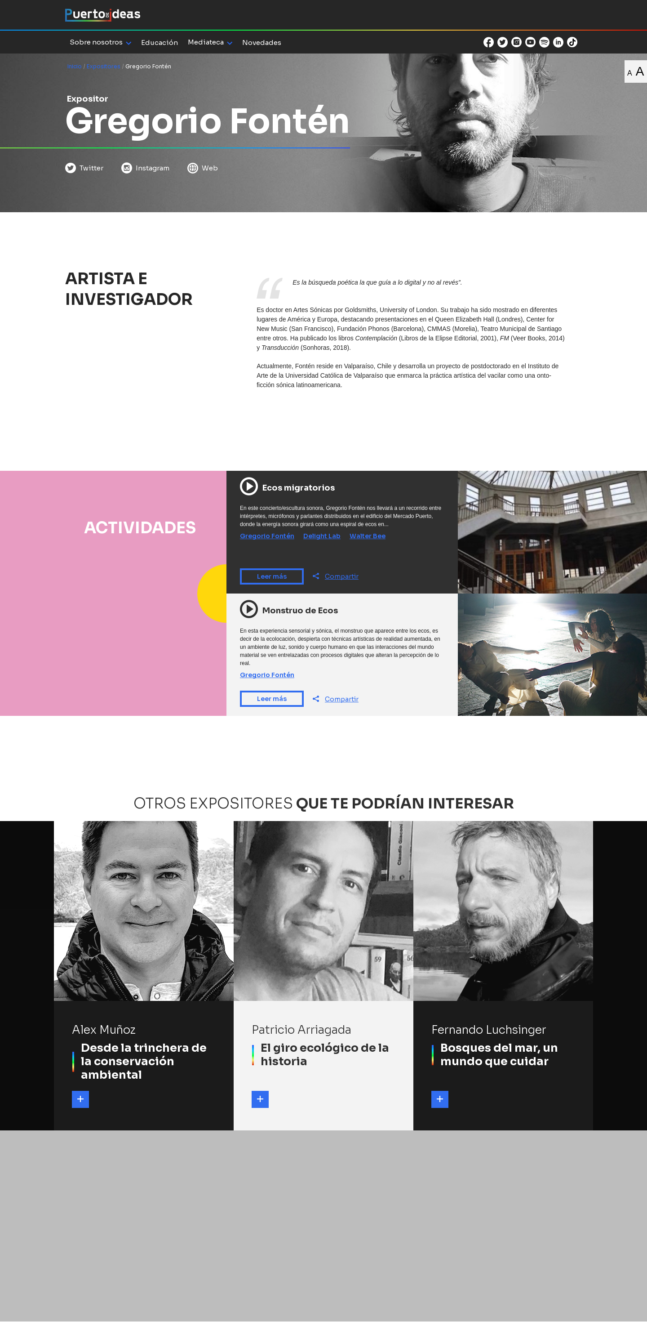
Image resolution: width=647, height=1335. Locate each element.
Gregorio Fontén (267, 536)
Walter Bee (368, 536)
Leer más (272, 576)
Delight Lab (322, 536)
